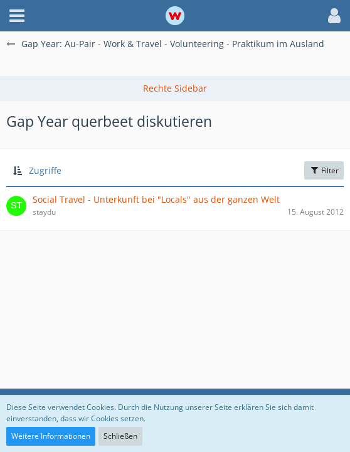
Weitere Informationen (50, 436)
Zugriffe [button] (45, 170)
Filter (324, 170)
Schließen (120, 436)
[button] (17, 16)
